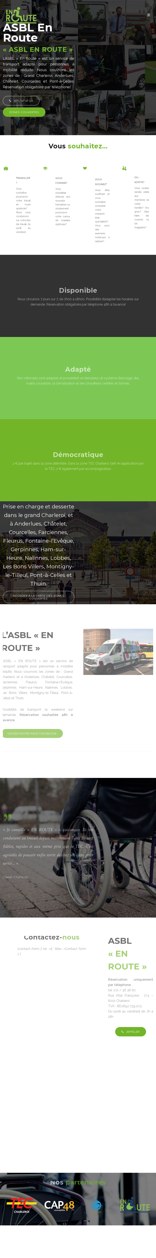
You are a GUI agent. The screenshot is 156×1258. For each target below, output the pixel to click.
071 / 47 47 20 (21, 100)
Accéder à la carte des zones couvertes (38, 597)
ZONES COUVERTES (24, 112)
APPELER (130, 1031)
